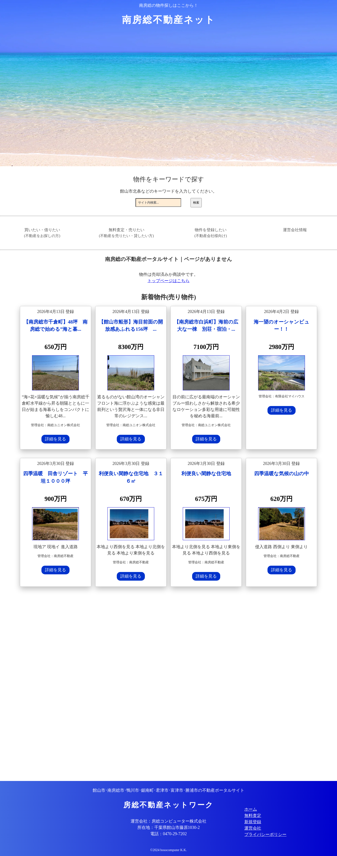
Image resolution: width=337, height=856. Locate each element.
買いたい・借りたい (42, 233)
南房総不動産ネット (168, 19)
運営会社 (252, 828)
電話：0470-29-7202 (168, 833)
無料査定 (252, 815)
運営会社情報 (295, 230)
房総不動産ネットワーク (168, 805)
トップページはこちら (168, 280)
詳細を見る (55, 439)
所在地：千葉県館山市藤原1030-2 (168, 827)
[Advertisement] (160, 684)
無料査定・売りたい (126, 233)
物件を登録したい (210, 233)
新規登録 (252, 822)
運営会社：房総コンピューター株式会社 (168, 821)
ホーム (250, 809)
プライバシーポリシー (265, 834)
